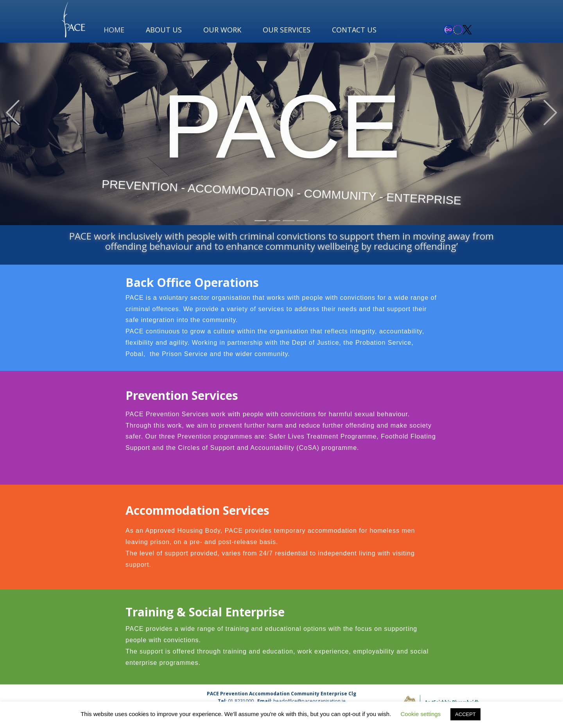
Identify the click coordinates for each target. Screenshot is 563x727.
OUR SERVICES (286, 29)
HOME (114, 29)
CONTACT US (354, 29)
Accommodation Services (197, 510)
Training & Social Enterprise (205, 612)
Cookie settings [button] (421, 714)
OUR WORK (222, 29)
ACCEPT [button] (465, 714)
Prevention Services (182, 395)
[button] (12, 112)
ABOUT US (164, 29)
